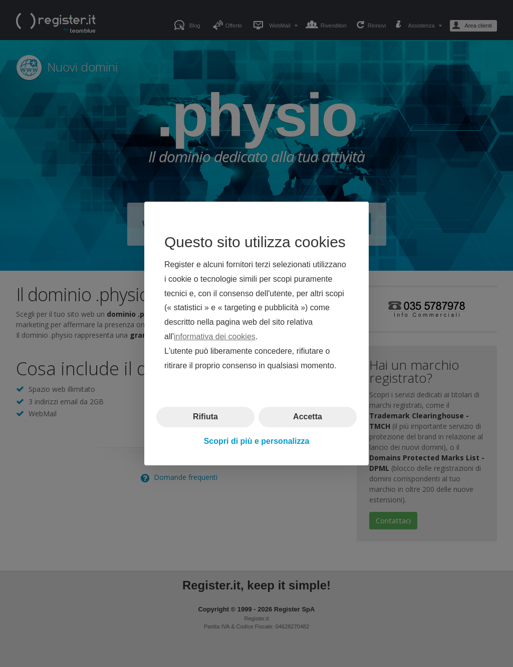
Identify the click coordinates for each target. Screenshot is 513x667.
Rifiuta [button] (205, 416)
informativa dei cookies (214, 336)
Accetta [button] (307, 416)
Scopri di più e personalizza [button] (257, 441)
